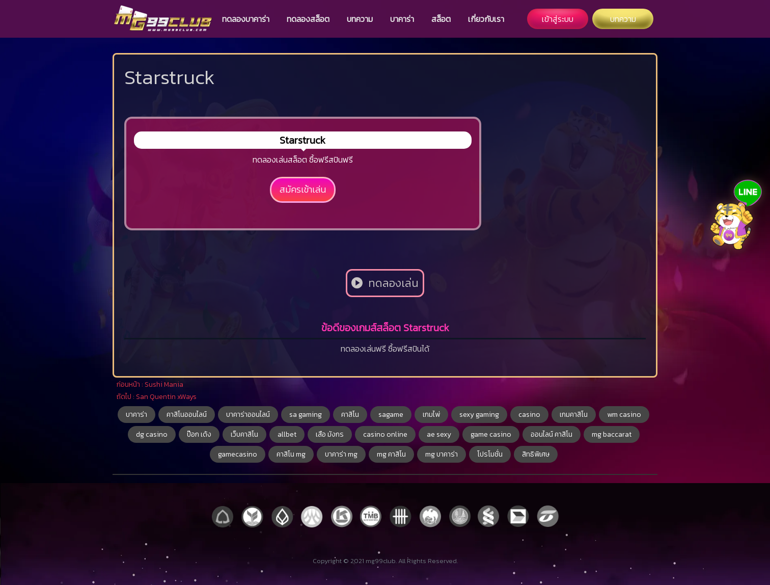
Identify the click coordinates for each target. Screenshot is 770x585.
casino (529, 414)
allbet (287, 434)
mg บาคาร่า (441, 454)
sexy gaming (479, 414)
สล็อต (441, 19)
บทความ (360, 19)
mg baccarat (611, 434)
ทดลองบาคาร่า (245, 19)
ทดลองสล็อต (308, 19)
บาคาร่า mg (341, 454)
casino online (385, 434)
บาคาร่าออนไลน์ (248, 414)
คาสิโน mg (291, 454)
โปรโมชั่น (490, 454)
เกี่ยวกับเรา (486, 19)
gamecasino (237, 454)
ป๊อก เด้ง (199, 434)
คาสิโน (350, 414)
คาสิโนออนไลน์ (187, 414)
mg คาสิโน (391, 454)
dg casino (152, 434)
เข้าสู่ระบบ (557, 19)
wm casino (624, 414)
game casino (491, 434)
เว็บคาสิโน (244, 434)
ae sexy (439, 434)
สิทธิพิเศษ (535, 454)
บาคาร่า (402, 19)
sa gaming (305, 414)
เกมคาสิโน (574, 414)
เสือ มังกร (330, 434)
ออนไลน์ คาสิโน (551, 434)
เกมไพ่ (431, 414)
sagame (390, 414)
